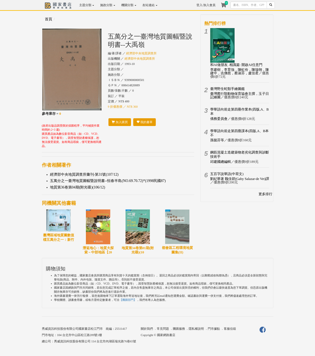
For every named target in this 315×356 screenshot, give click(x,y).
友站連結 (149, 5)
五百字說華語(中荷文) (227, 174)
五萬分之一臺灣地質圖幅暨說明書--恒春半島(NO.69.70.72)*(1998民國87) (108, 181)
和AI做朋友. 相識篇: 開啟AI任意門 (236, 65)
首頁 (48, 19)
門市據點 (214, 328)
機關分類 (128, 5)
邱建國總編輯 (220, 162)
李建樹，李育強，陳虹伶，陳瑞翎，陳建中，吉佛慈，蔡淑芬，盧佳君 (239, 71)
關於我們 (147, 328)
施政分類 (107, 5)
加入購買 (120, 122)
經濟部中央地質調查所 (141, 53)
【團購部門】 (127, 299)
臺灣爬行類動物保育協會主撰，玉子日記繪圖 (239, 95)
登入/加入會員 (205, 5)
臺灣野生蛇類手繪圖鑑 (227, 89)
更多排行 (265, 194)
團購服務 (179, 328)
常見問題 (163, 328)
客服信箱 (230, 328)
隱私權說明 (196, 328)
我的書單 (144, 122)
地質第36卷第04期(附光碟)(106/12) (77, 187)
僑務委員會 (218, 119)
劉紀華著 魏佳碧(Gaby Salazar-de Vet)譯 (239, 179)
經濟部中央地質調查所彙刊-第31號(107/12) (84, 174)
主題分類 (86, 5)
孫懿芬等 (217, 140)
